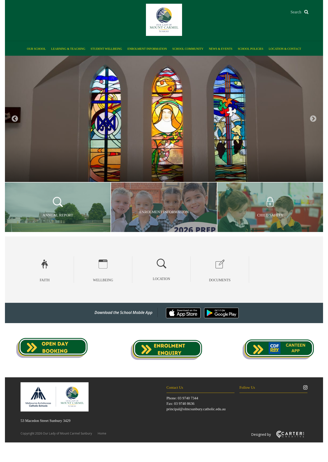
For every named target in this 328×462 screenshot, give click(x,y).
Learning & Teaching (68, 49)
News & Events (220, 49)
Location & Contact (285, 49)
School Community (188, 49)
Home (102, 433)
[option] (164, 119)
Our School (36, 49)
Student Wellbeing (106, 49)
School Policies (250, 49)
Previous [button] (15, 119)
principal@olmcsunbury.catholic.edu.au (196, 409)
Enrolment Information (147, 49)
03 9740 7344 (188, 398)
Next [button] (313, 119)
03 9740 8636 (184, 404)
